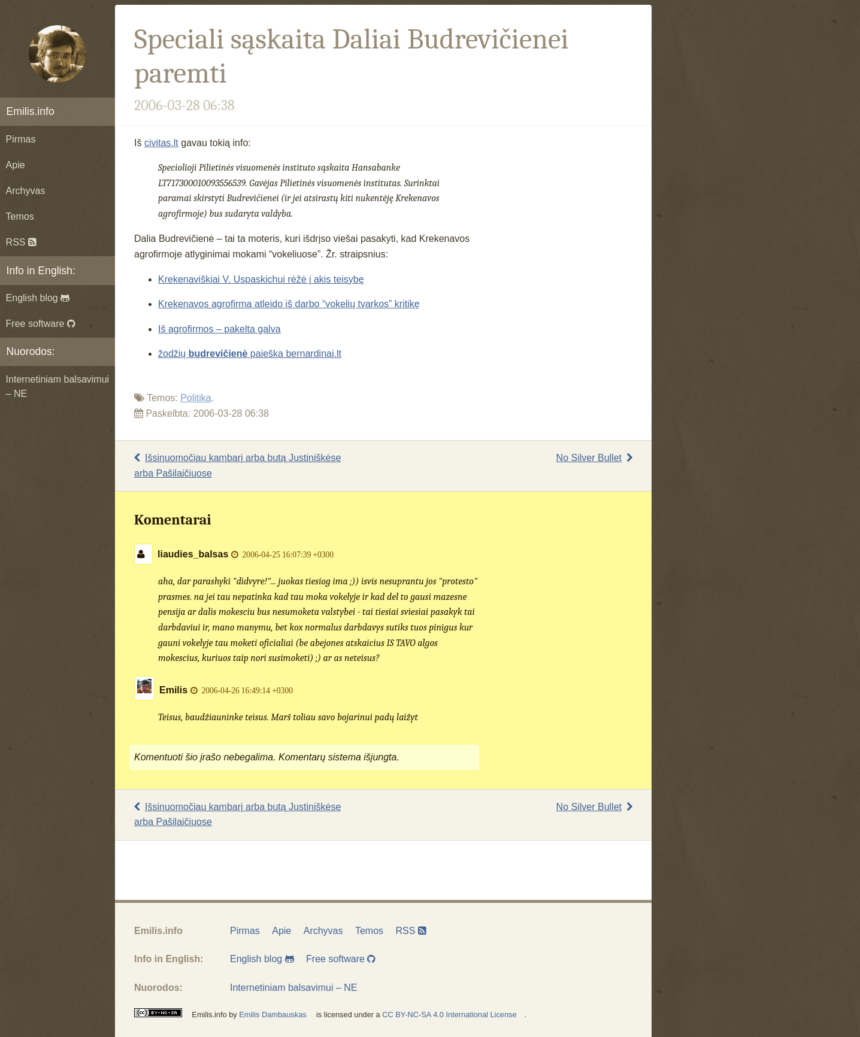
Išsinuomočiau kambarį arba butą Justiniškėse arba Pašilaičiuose (237, 465)
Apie (15, 165)
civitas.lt (161, 143)
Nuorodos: (31, 351)
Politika (195, 398)
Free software (40, 324)
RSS (21, 242)
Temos (20, 216)
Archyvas (26, 191)
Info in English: (41, 271)
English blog (38, 298)
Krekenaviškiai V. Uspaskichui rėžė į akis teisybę (261, 279)
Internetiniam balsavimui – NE (58, 386)
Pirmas (21, 139)
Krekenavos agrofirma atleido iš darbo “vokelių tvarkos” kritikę (289, 304)
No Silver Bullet (594, 458)
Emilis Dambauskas (272, 1014)
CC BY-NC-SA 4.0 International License (449, 1014)
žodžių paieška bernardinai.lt (249, 353)
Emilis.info (30, 111)
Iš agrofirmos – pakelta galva (219, 329)
